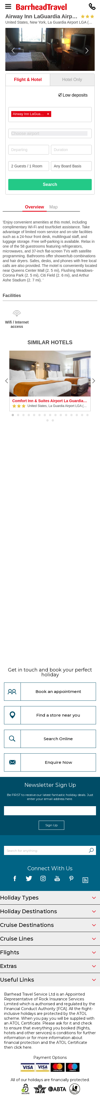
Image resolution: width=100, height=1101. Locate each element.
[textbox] (52, 133)
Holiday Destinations (48, 911)
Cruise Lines (48, 938)
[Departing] (28, 150)
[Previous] (6, 381)
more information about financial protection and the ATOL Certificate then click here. (45, 1042)
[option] (50, 381)
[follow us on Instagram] (43, 880)
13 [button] (76, 415)
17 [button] (52, 420)
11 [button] (66, 415)
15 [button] (87, 415)
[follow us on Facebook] (14, 880)
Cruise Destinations (48, 925)
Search (50, 184)
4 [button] (28, 415)
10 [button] (60, 415)
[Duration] (71, 150)
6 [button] (39, 415)
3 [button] (23, 415)
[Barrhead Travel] (50, 6)
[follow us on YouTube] (57, 880)
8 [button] (50, 415)
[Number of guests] (28, 166)
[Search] (91, 850)
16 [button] (47, 420)
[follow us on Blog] (85, 880)
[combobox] (50, 114)
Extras (48, 966)
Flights (48, 952)
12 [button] (71, 415)
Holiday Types (48, 897)
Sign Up (51, 825)
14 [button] (82, 415)
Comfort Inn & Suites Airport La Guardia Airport (50, 401)
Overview (43, 207)
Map (62, 207)
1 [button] (12, 415)
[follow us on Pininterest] (71, 880)
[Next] (93, 381)
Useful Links (48, 980)
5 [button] (34, 415)
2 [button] (18, 415)
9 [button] (55, 415)
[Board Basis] (71, 166)
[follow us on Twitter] (29, 880)
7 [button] (44, 415)
